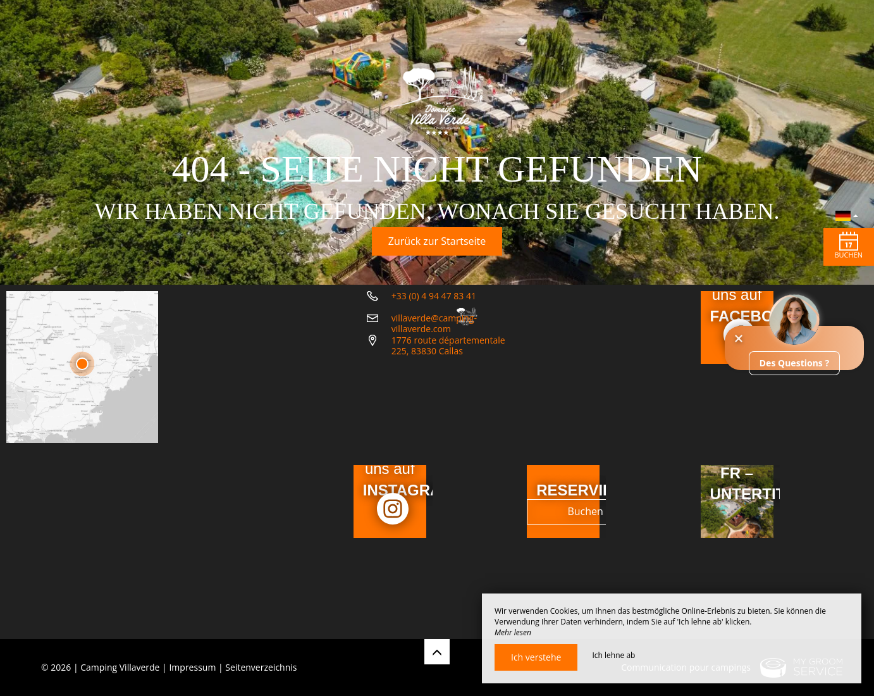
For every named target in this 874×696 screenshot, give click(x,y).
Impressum (192, 667)
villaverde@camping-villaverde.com (463, 413)
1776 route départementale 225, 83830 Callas (472, 440)
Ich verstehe (536, 657)
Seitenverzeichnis (261, 667)
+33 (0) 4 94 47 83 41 (433, 391)
